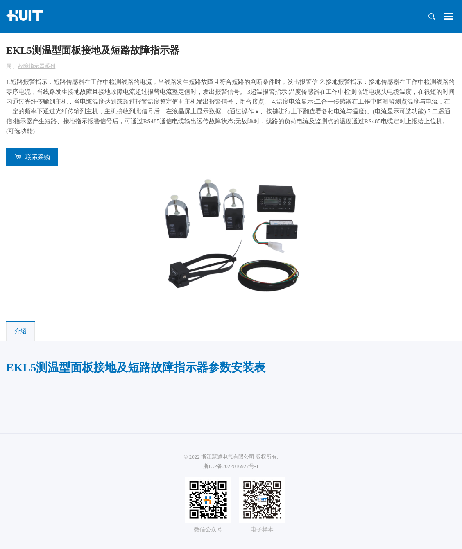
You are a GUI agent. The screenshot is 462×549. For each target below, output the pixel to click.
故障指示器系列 (36, 66)
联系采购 (37, 157)
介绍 (20, 331)
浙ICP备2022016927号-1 (230, 466)
